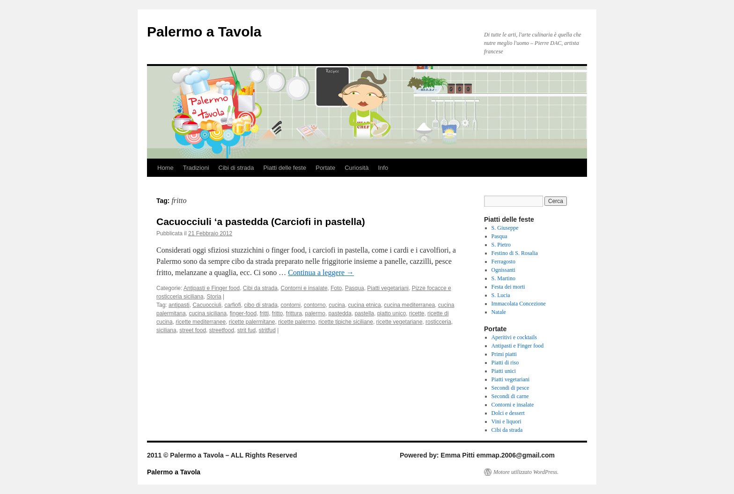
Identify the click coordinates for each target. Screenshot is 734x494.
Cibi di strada (236, 167)
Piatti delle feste (284, 167)
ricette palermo (296, 322)
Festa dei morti (508, 286)
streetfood (221, 330)
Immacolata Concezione (519, 303)
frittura (294, 313)
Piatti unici (504, 371)
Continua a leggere (321, 272)
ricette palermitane (252, 322)
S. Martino (503, 278)
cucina (337, 305)
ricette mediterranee (201, 322)
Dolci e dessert (508, 413)
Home (165, 167)
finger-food (243, 313)
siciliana (166, 330)
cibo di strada (260, 305)
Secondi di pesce (510, 388)
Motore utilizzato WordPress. (525, 472)
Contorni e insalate (304, 288)
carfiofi (232, 305)
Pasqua (354, 288)
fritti (264, 313)
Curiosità (356, 167)
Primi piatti (504, 354)
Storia (213, 296)
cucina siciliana (208, 313)
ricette (417, 313)
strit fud (246, 330)
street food (192, 330)
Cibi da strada (260, 288)
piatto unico (391, 313)
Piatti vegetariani (388, 288)
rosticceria (438, 322)
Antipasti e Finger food (212, 288)
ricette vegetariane (399, 322)
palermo (315, 313)
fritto (277, 313)
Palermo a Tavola (204, 31)
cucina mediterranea (409, 305)
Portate (325, 167)
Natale (499, 312)
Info (383, 167)
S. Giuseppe (505, 228)
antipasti (179, 305)
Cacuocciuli (206, 305)
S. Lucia (501, 295)
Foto (336, 288)
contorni (291, 305)
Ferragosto (503, 261)
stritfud (267, 330)
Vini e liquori (506, 421)
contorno (315, 305)
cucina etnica (364, 305)
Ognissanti (503, 270)
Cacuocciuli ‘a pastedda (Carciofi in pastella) (260, 221)
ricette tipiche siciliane (345, 322)
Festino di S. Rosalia (515, 253)
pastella (364, 313)
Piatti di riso (505, 362)
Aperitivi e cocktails (514, 337)
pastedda (340, 313)
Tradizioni (196, 167)
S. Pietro (501, 244)
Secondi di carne (510, 396)
